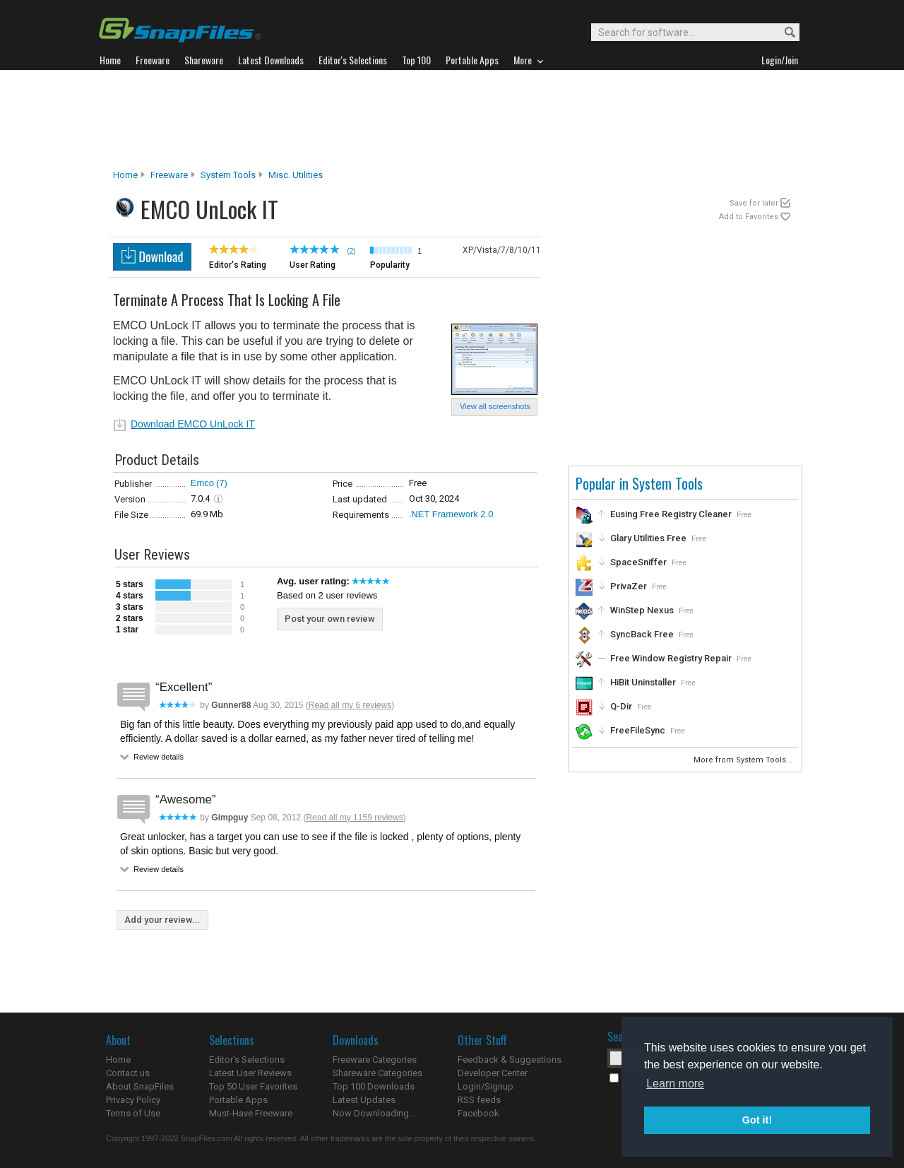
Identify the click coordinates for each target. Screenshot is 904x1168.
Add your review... (162, 919)
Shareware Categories (377, 1073)
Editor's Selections (247, 1059)
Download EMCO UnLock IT (193, 424)
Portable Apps (238, 1100)
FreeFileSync (637, 730)
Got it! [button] (757, 1120)
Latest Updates (364, 1100)
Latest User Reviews (250, 1073)
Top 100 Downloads (374, 1086)
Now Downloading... (374, 1113)
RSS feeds (479, 1100)
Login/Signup (485, 1086)
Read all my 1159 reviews (354, 817)
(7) (221, 483)
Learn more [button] (675, 1084)
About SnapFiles (140, 1086)
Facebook (478, 1113)
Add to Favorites (748, 216)
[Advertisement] (452, 119)
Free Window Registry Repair (671, 658)
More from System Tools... (744, 760)
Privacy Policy (133, 1100)
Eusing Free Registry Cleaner (671, 514)
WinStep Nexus (642, 610)
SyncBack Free (642, 634)
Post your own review (330, 618)
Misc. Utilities (295, 175)
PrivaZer (628, 586)
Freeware (169, 175)
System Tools (228, 175)
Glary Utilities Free (648, 538)
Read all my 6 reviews (350, 705)
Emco (202, 483)
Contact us (128, 1073)
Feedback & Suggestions (509, 1059)
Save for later (754, 203)
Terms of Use (133, 1113)
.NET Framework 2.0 (451, 514)
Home (125, 175)
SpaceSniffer (638, 562)
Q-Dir (621, 706)
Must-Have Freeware (250, 1113)
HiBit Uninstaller (643, 682)
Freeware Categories (375, 1059)
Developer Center (493, 1073)
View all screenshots (495, 406)
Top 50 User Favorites (253, 1086)
